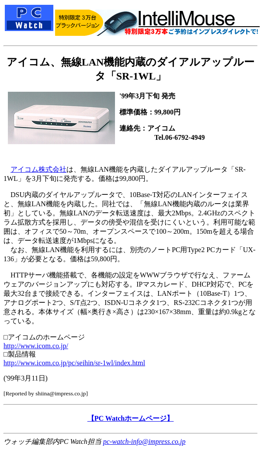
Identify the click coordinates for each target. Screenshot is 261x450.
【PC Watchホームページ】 (130, 418)
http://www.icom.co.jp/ (35, 346)
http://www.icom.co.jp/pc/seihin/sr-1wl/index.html (74, 363)
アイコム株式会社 (38, 169)
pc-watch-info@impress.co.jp (144, 441)
